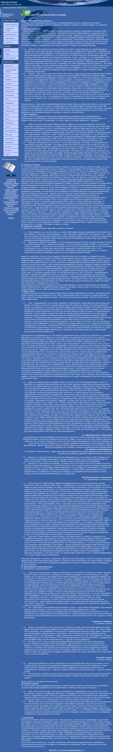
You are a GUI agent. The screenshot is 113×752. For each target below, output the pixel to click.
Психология (9, 111)
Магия (7, 75)
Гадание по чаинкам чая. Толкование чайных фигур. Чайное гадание (11, 183)
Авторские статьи (9, 29)
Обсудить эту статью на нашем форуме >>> (66, 750)
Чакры (7, 107)
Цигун (7, 127)
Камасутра (9, 142)
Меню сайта (9, 62)
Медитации (9, 91)
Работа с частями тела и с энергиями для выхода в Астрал (11, 211)
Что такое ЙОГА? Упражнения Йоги (11, 197)
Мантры (8, 87)
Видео (7, 54)
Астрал (8, 146)
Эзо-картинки (10, 58)
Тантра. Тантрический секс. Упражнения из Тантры (11, 203)
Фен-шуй (8, 135)
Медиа (7, 50)
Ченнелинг (9, 123)
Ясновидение (10, 131)
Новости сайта (10, 21)
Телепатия (9, 138)
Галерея (7, 46)
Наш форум (9, 38)
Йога (7, 115)
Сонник (8, 83)
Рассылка (9, 42)
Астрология (9, 95)
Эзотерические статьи (11, 71)
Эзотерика (9, 103)
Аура (7, 119)
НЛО (7, 99)
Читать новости (11, 24)
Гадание (8, 79)
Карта (7, 154)
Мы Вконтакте (10, 34)
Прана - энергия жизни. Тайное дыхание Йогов (11, 192)
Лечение (8, 150)
